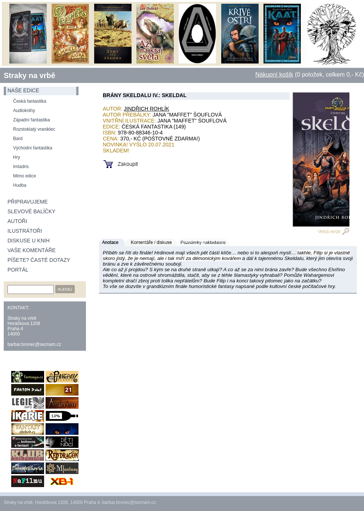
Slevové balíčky (31, 211)
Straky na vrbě (29, 75)
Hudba (19, 185)
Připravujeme (27, 202)
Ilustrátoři (24, 231)
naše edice (23, 90)
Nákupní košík (274, 74)
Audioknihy (24, 110)
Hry (16, 157)
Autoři (17, 221)
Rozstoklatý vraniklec (34, 129)
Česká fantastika (29, 101)
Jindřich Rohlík (146, 109)
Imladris (21, 166)
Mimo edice (24, 176)
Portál (17, 270)
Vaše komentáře (31, 250)
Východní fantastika (32, 148)
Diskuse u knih (28, 241)
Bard (17, 138)
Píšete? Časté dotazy (38, 260)
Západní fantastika (31, 120)
